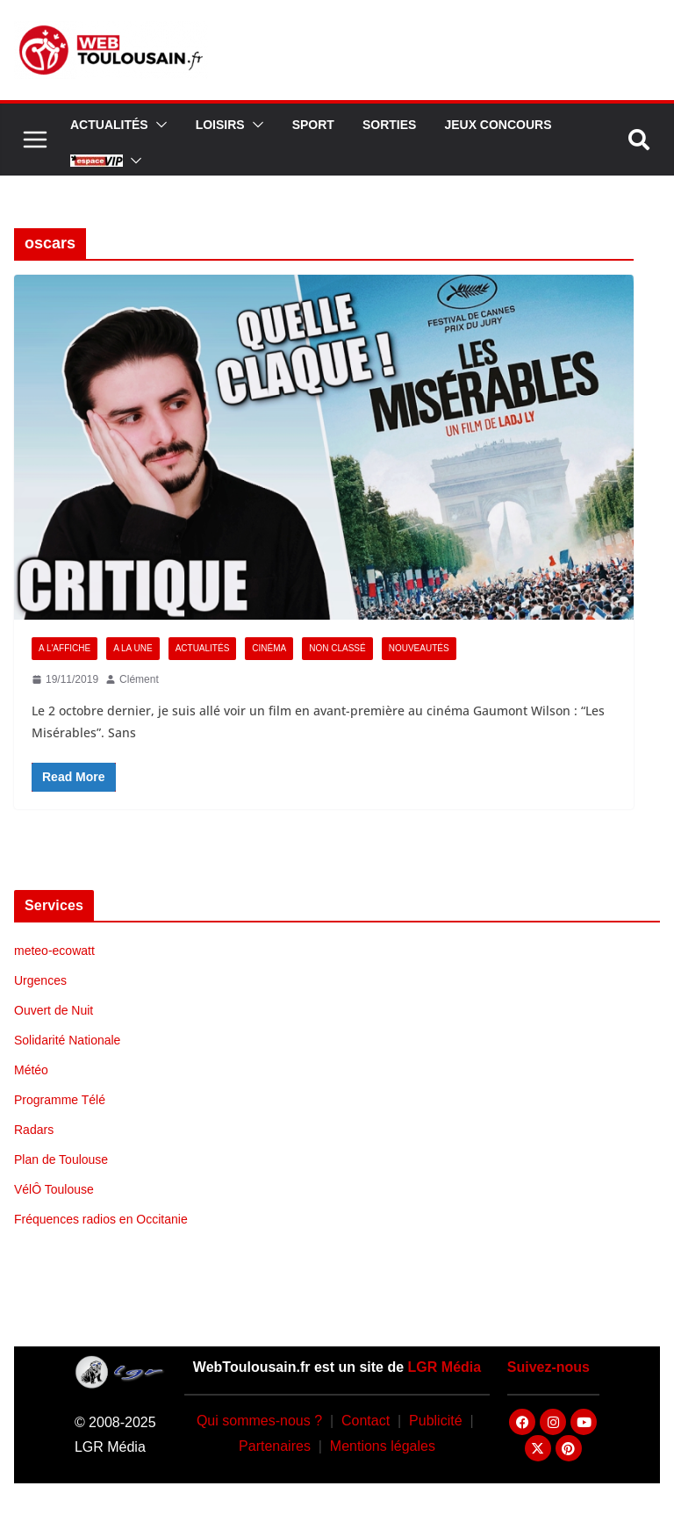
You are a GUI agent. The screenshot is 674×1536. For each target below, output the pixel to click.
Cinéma (269, 648)
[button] (158, 124)
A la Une (132, 648)
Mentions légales (382, 1446)
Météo (31, 1070)
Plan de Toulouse (61, 1159)
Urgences (40, 980)
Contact (365, 1420)
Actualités (109, 125)
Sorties (389, 125)
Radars (34, 1130)
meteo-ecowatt (54, 951)
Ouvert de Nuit (53, 1010)
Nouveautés (419, 648)
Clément (139, 679)
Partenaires (275, 1446)
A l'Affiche (64, 648)
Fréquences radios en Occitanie (101, 1219)
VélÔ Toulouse (54, 1189)
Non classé (337, 648)
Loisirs (220, 125)
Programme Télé (59, 1100)
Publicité (435, 1420)
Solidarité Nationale (67, 1040)
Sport (313, 125)
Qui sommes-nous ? (259, 1420)
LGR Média (445, 1367)
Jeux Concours (497, 125)
